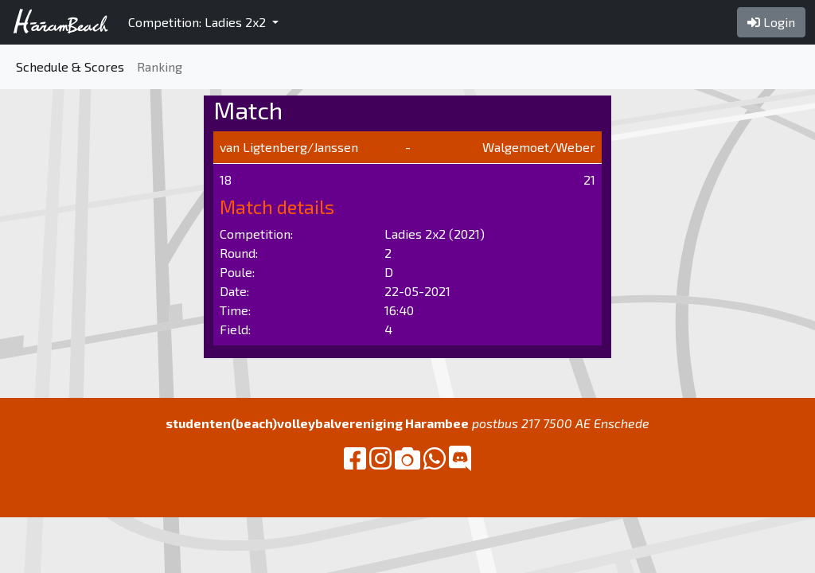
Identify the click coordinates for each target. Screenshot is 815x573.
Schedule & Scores (70, 66)
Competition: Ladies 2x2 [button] (198, 21)
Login (771, 21)
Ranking (159, 66)
